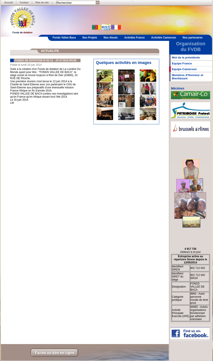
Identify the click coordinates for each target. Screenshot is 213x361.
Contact (24, 2)
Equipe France (182, 63)
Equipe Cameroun (184, 69)
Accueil (8, 2)
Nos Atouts (111, 37)
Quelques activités (113, 62)
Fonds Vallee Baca (64, 37)
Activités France (134, 37)
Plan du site (42, 2)
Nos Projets (89, 37)
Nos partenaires (193, 37)
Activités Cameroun (163, 37)
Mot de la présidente (186, 57)
